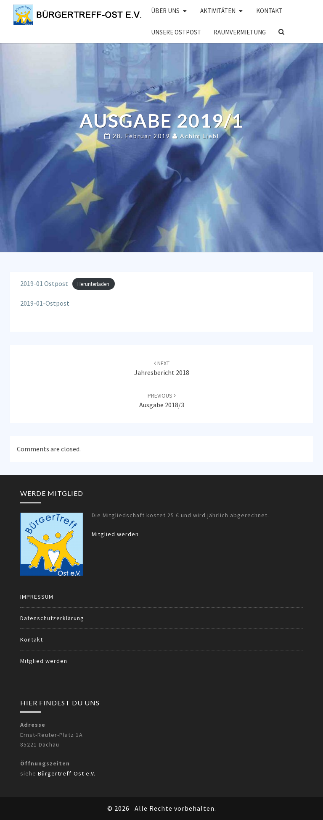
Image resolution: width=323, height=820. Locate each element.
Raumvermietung (240, 32)
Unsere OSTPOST (176, 32)
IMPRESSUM (36, 596)
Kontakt (269, 11)
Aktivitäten (218, 11)
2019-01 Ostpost (44, 283)
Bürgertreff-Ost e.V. (66, 773)
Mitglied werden (115, 534)
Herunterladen (93, 283)
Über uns (165, 11)
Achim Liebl (199, 136)
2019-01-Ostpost (44, 303)
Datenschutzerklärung (52, 618)
